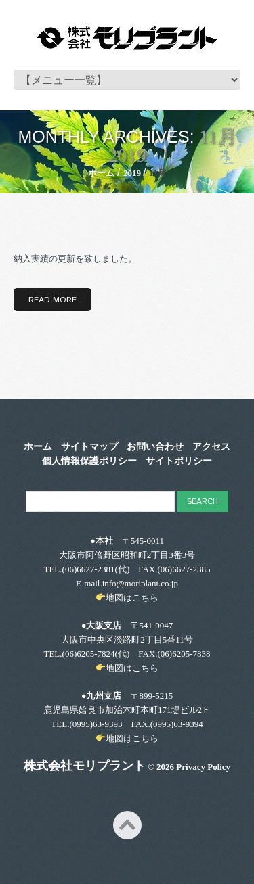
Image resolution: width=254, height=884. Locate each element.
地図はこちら (132, 597)
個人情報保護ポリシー (89, 461)
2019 (132, 173)
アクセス (211, 447)
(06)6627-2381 (88, 569)
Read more (52, 300)
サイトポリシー (179, 461)
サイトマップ (89, 447)
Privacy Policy (203, 767)
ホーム (101, 173)
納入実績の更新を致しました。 (75, 259)
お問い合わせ (155, 447)
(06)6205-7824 (88, 654)
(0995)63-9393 (95, 724)
